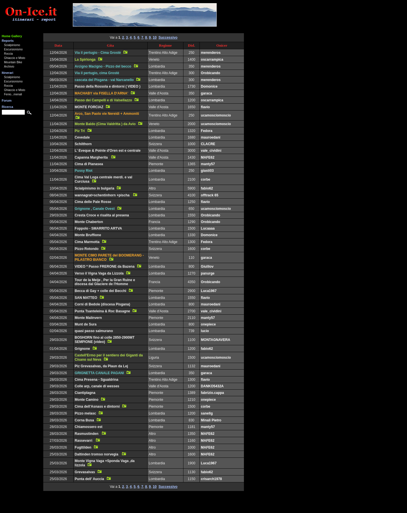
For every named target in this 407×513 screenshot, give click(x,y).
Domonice (209, 86)
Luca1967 (209, 291)
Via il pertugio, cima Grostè (97, 73)
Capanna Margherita (92, 157)
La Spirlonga (85, 60)
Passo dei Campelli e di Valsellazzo (103, 100)
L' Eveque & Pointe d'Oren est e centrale (108, 151)
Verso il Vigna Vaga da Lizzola (99, 273)
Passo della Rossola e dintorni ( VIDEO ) (107, 86)
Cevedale (82, 137)
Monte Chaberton (89, 222)
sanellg (207, 413)
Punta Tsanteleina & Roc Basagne (102, 311)
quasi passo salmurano (94, 331)
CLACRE (208, 144)
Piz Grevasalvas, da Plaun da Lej (101, 366)
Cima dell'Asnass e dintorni (97, 407)
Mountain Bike (13, 62)
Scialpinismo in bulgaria (94, 188)
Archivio (9, 66)
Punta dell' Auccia (89, 479)
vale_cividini (211, 151)
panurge (207, 273)
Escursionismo (13, 49)
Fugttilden (83, 447)
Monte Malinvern (88, 318)
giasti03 (207, 171)
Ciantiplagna (85, 393)
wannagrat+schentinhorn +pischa (103, 195)
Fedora (206, 131)
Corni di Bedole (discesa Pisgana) (102, 304)
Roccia (8, 53)
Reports (8, 40)
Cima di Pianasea (89, 164)
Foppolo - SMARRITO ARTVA (98, 228)
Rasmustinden (87, 434)
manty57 (208, 164)
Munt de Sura (86, 324)
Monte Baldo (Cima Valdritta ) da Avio (105, 124)
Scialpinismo (12, 45)
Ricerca (7, 106)
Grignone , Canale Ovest (95, 209)
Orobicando (210, 73)
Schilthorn (83, 144)
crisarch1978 (211, 479)
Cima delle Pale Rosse (93, 202)
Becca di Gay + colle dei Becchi (100, 291)
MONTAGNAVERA (215, 340)
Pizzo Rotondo (87, 249)
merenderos (211, 53)
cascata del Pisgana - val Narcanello (104, 80)
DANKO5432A (212, 386)
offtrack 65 (209, 195)
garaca (206, 93)
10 (154, 37)
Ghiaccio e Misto (14, 58)
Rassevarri (84, 441)
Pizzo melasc (85, 413)
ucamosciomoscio (216, 115)
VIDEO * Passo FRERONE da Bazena (105, 267)
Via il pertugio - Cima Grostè (98, 53)
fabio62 (207, 188)
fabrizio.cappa (212, 393)
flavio (205, 107)
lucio (205, 331)
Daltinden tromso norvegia (97, 454)
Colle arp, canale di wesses (97, 386)
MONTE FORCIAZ (89, 107)
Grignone (82, 349)
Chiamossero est (89, 427)
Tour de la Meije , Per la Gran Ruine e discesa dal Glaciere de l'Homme (105, 282)
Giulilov (207, 267)
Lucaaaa (208, 228)
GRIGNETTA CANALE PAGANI (99, 373)
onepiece (208, 324)
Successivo (168, 37)
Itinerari (7, 72)
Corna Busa (84, 420)
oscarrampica (212, 60)
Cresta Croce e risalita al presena (102, 215)
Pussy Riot (84, 171)
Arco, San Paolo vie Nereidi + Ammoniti (107, 114)
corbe (205, 179)
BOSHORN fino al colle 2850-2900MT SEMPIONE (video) (105, 340)
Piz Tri (80, 131)
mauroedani (210, 137)
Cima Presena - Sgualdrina (96, 380)
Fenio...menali (13, 94)
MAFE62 (207, 157)
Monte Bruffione (88, 235)
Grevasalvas (85, 472)
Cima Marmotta (87, 242)
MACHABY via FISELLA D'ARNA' (101, 93)
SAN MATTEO (86, 298)
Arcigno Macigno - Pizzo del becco (103, 66)
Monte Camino (87, 400)
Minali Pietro (211, 420)
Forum (6, 100)
